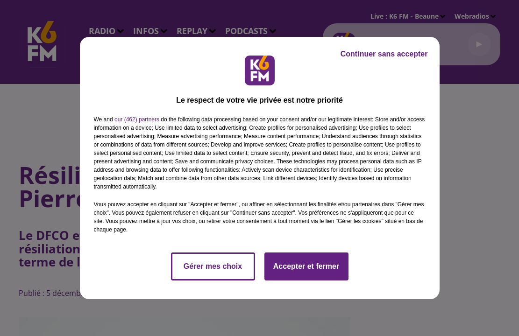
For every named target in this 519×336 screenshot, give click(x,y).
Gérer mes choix (213, 266)
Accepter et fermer (306, 266)
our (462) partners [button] (136, 119)
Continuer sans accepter (384, 54)
